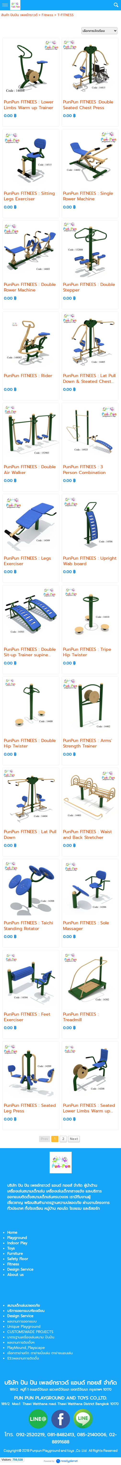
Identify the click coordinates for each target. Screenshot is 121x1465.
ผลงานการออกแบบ (22, 1321)
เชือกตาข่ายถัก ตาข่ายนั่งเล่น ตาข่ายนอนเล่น (40, 1353)
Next (74, 1138)
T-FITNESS (66, 15)
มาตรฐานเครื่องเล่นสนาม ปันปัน (30, 1337)
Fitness (47, 15)
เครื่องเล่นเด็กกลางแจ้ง (65, 1191)
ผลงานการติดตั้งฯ (21, 1342)
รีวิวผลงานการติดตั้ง (23, 1358)
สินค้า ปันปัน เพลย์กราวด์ (19, 15)
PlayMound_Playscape (26, 1347)
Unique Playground (23, 1326)
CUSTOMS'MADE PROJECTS (30, 1332)
